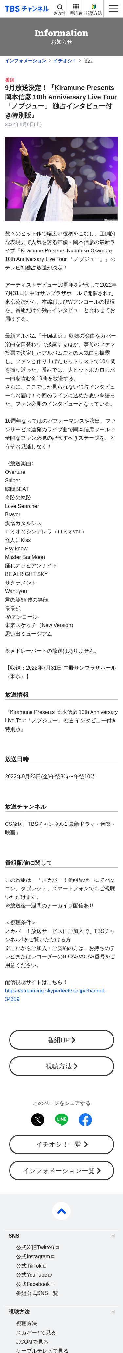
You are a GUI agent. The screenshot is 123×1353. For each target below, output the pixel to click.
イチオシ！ (64, 60)
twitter (37, 1119)
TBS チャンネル (25, 8)
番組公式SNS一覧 (37, 1293)
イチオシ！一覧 (59, 1144)
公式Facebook (33, 1284)
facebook (85, 1119)
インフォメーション (25, 60)
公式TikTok (29, 1266)
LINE (61, 1119)
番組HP (59, 1040)
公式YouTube (31, 1275)
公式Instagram (33, 1256)
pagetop (61, 1211)
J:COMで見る (32, 1341)
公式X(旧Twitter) (35, 1247)
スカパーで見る (36, 1332)
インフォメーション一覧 (59, 1170)
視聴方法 (94, 13)
